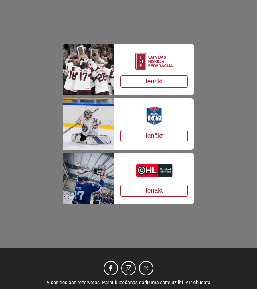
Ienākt (154, 81)
